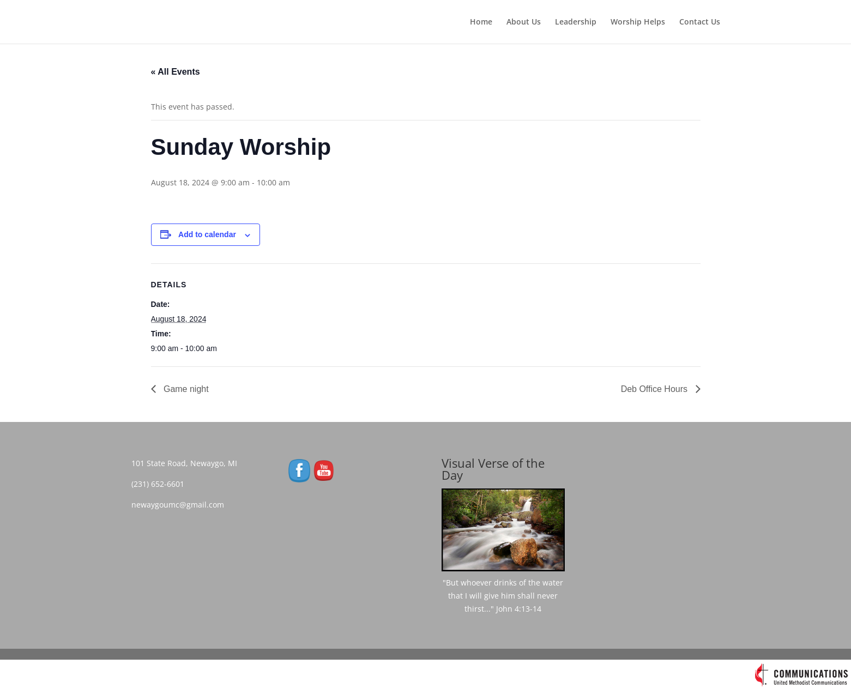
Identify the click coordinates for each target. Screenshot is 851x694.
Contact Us (699, 22)
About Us (523, 22)
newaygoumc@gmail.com (181, 504)
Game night (185, 389)
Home (481, 22)
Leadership (575, 22)
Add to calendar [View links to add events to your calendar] (207, 234)
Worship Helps (638, 22)
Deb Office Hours (655, 389)
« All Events (175, 71)
